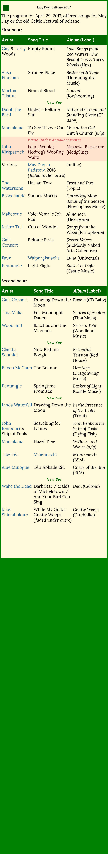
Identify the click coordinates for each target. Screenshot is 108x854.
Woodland (12, 325)
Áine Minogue (15, 467)
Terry (20, 48)
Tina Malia (12, 312)
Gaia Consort (10, 242)
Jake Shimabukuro (15, 512)
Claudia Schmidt (10, 352)
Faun (6, 258)
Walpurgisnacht (43, 258)
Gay (6, 48)
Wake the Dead (17, 486)
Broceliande (13, 195)
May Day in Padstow (39, 167)
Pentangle (12, 265)
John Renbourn (11, 426)
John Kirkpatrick (13, 149)
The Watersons (12, 185)
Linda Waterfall (17, 405)
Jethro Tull (12, 227)
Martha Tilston (9, 93)
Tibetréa (10, 454)
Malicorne (12, 214)
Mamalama (12, 127)
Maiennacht (45, 454)
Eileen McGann (17, 367)
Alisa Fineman (10, 75)
